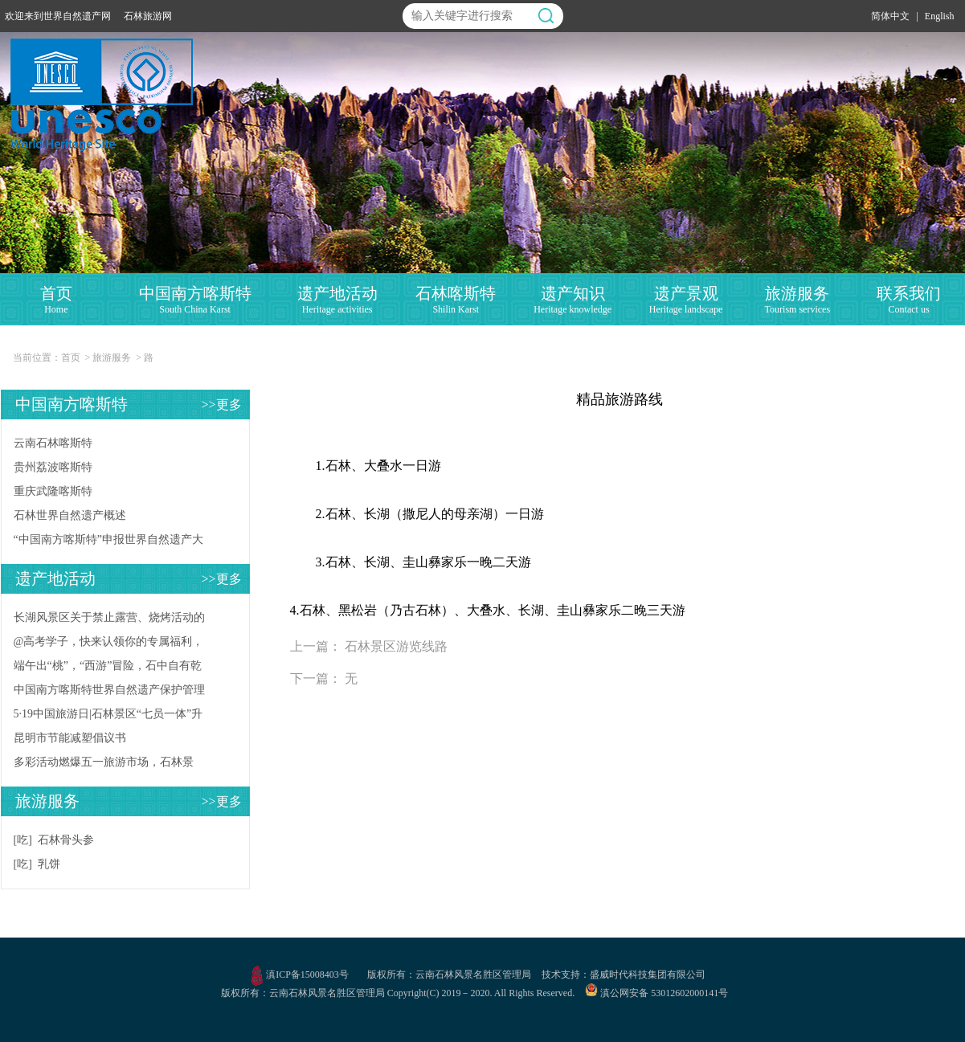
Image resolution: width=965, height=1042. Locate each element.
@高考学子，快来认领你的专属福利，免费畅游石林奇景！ (109, 644)
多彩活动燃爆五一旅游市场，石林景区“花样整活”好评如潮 (104, 765)
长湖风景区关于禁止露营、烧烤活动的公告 (109, 620)
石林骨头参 (66, 840)
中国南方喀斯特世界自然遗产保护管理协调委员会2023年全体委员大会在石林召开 (109, 693)
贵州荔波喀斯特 (53, 467)
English (940, 16)
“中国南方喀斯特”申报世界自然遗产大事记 (108, 542)
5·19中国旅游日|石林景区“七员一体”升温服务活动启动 (108, 717)
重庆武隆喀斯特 (53, 491)
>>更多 (221, 404)
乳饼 (49, 864)
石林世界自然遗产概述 (70, 515)
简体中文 (890, 16)
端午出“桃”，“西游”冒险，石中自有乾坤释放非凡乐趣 (108, 669)
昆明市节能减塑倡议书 (70, 738)
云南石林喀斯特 (53, 443)
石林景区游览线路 (396, 646)
